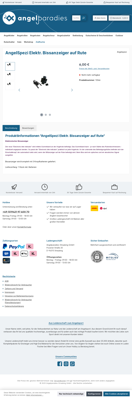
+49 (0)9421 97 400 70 (16, 211)
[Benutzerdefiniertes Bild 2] (103, 208)
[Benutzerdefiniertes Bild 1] (94, 208)
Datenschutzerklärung (14, 306)
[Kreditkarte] (6, 261)
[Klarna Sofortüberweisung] (33, 253)
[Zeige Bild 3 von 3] (50, 115)
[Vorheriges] (19, 90)
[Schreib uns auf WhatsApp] (72, 364)
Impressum (10, 292)
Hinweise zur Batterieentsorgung (19, 296)
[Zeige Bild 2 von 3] (46, 115)
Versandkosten (60, 381)
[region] (40, 90)
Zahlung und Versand (14, 288)
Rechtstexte (9, 276)
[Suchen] (83, 18)
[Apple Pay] (24, 253)
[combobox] (76, 18)
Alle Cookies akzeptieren (116, 394)
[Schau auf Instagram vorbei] (66, 364)
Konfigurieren (94, 394)
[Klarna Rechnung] (30, 246)
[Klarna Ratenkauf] (15, 253)
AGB (7, 281)
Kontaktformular (24, 227)
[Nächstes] (72, 90)
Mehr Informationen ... (34, 395)
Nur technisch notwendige (71, 394)
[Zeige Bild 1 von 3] (42, 115)
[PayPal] (14, 246)
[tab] (11, 128)
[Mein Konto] (100, 18)
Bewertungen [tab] (28, 128)
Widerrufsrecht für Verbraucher (18, 285)
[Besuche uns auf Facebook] (60, 364)
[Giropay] (6, 253)
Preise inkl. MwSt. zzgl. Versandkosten (94, 69)
